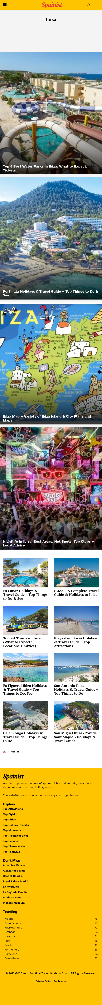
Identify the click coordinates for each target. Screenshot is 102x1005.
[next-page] (10, 752)
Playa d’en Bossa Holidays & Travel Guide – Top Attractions (76, 642)
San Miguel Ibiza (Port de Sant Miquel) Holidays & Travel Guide (75, 737)
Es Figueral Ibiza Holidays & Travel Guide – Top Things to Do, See (25, 689)
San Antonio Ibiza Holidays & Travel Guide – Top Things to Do (76, 689)
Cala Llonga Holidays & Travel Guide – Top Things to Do (25, 737)
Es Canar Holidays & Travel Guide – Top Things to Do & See (25, 594)
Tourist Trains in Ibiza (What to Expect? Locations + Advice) (22, 642)
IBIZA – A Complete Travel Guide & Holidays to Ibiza (76, 592)
